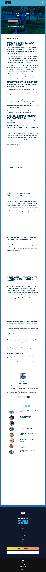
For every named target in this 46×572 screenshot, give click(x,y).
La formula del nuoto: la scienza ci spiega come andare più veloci (28, 423)
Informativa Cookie (23, 566)
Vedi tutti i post (24, 397)
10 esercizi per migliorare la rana (26, 428)
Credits (23, 567)
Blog (11, 25)
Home (42, 2)
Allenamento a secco (17, 25)
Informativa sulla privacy (23, 564)
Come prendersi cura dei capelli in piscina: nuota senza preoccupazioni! (28, 445)
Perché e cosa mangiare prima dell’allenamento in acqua (25, 417)
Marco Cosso (25, 20)
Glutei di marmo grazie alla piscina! (27, 439)
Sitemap (23, 569)
